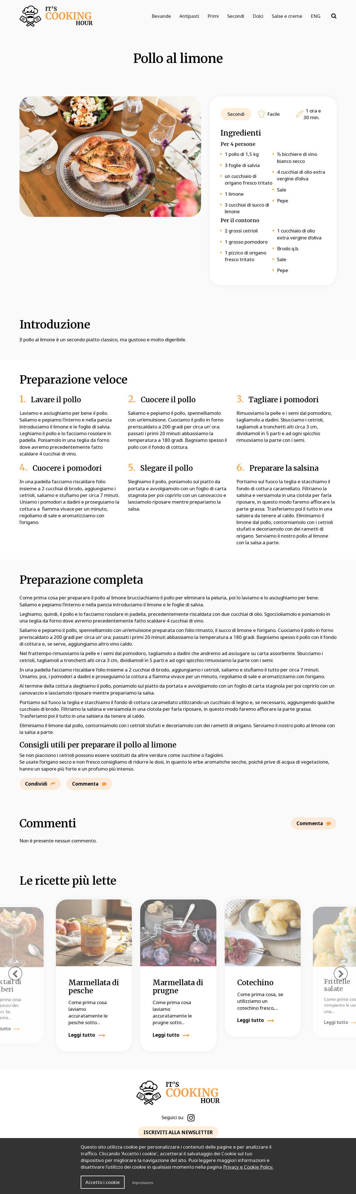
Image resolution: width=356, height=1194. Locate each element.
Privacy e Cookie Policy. (248, 1167)
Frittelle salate (337, 985)
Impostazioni (142, 1182)
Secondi (235, 16)
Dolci (258, 16)
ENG (315, 16)
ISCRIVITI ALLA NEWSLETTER (178, 1132)
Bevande (161, 16)
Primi (213, 16)
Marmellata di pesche (93, 986)
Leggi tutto (86, 1035)
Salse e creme (287, 16)
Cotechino (255, 982)
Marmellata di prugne (178, 986)
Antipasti (189, 16)
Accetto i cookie (102, 1182)
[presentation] (15, 973)
